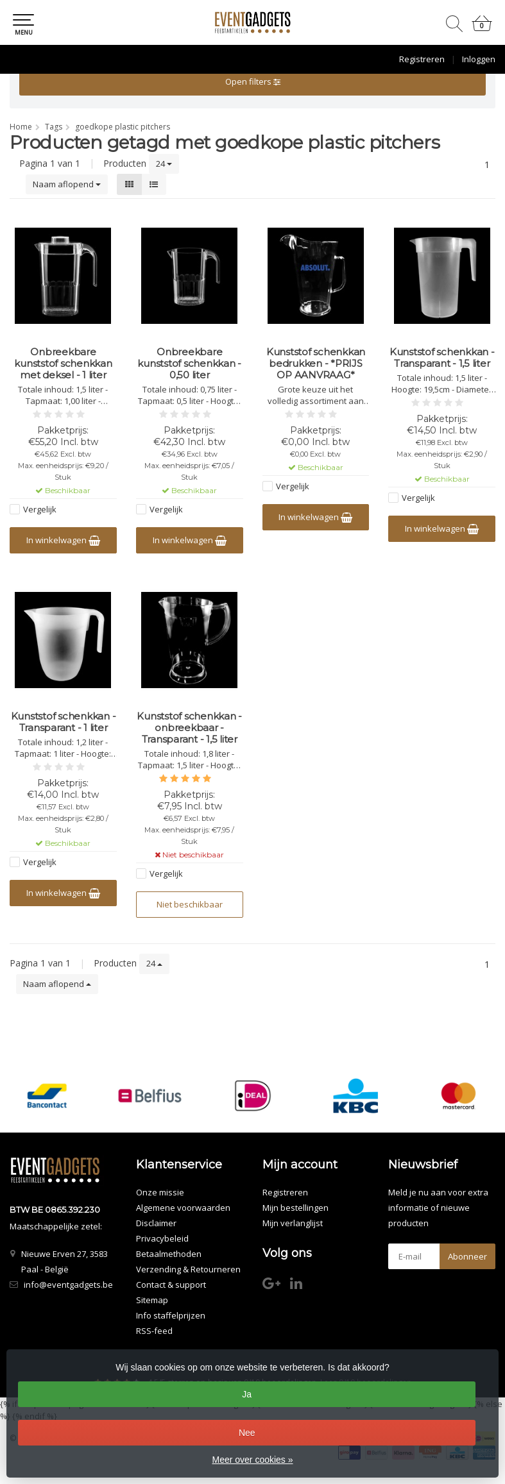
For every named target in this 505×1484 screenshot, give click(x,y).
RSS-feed (154, 1330)
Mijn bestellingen (295, 1207)
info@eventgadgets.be (68, 1284)
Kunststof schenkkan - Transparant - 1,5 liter (442, 357)
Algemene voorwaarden (183, 1207)
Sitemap (152, 1300)
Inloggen (478, 59)
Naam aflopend (67, 184)
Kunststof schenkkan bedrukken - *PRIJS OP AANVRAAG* (315, 363)
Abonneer (467, 1256)
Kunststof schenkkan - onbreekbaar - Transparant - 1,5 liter (189, 728)
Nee (247, 1433)
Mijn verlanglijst (292, 1223)
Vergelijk (39, 509)
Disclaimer (156, 1223)
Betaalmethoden (168, 1254)
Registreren (422, 59)
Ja (247, 1394)
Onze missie (160, 1192)
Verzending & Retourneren (188, 1269)
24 (164, 163)
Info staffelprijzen (170, 1315)
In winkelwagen (63, 540)
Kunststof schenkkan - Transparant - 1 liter (63, 722)
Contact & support (171, 1284)
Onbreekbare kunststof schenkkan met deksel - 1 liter (63, 363)
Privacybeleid (162, 1238)
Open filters (252, 81)
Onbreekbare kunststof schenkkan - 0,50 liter (189, 363)
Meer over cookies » (252, 1459)
